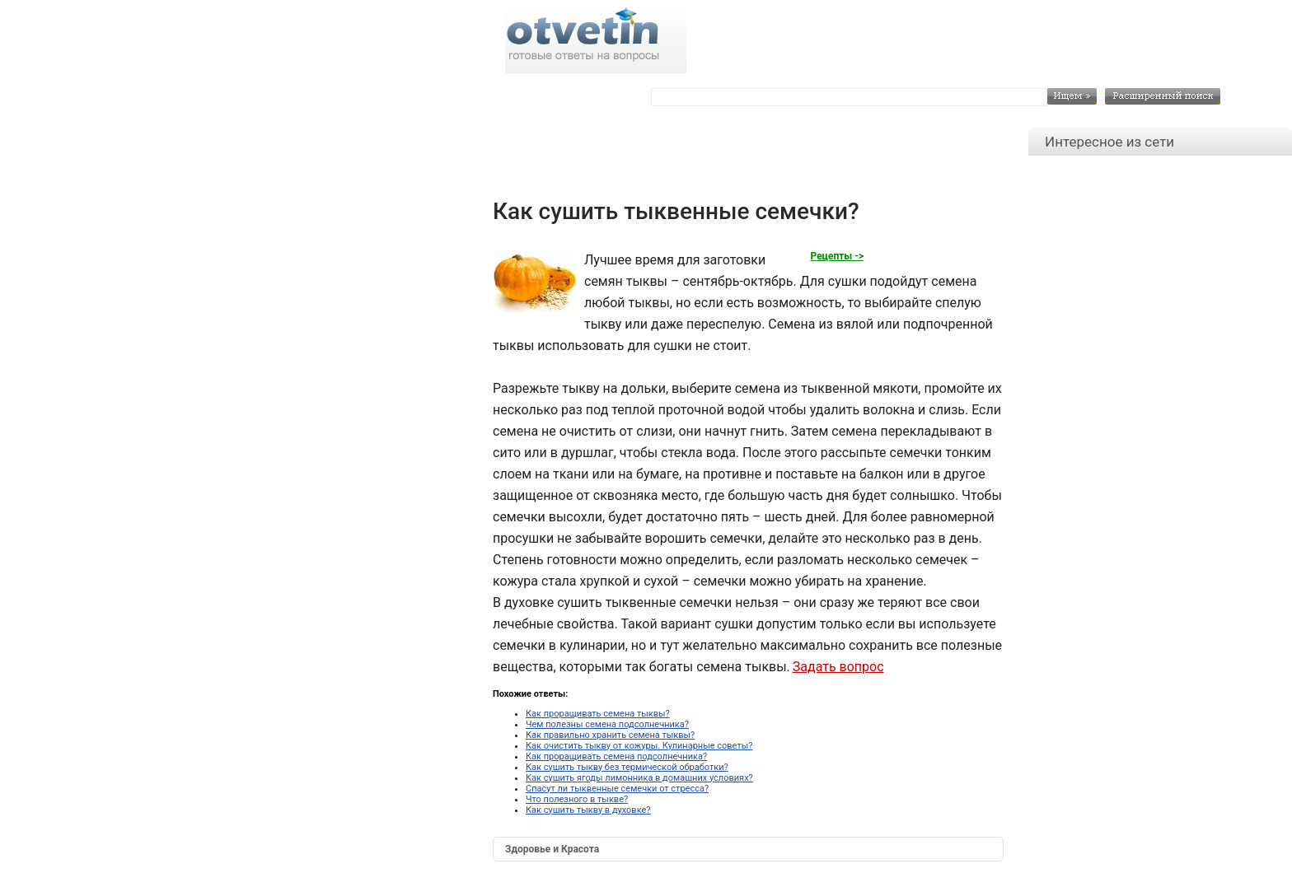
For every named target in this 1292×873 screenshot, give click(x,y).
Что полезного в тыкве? (577, 799)
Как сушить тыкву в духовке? (588, 810)
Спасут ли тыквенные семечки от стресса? (617, 788)
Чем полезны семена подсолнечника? (607, 724)
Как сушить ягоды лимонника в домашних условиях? (639, 778)
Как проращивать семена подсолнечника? (616, 756)
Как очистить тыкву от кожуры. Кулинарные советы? (639, 745)
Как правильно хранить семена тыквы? (610, 735)
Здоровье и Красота (552, 849)
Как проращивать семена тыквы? (598, 713)
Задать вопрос (838, 667)
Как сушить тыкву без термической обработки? (627, 767)
